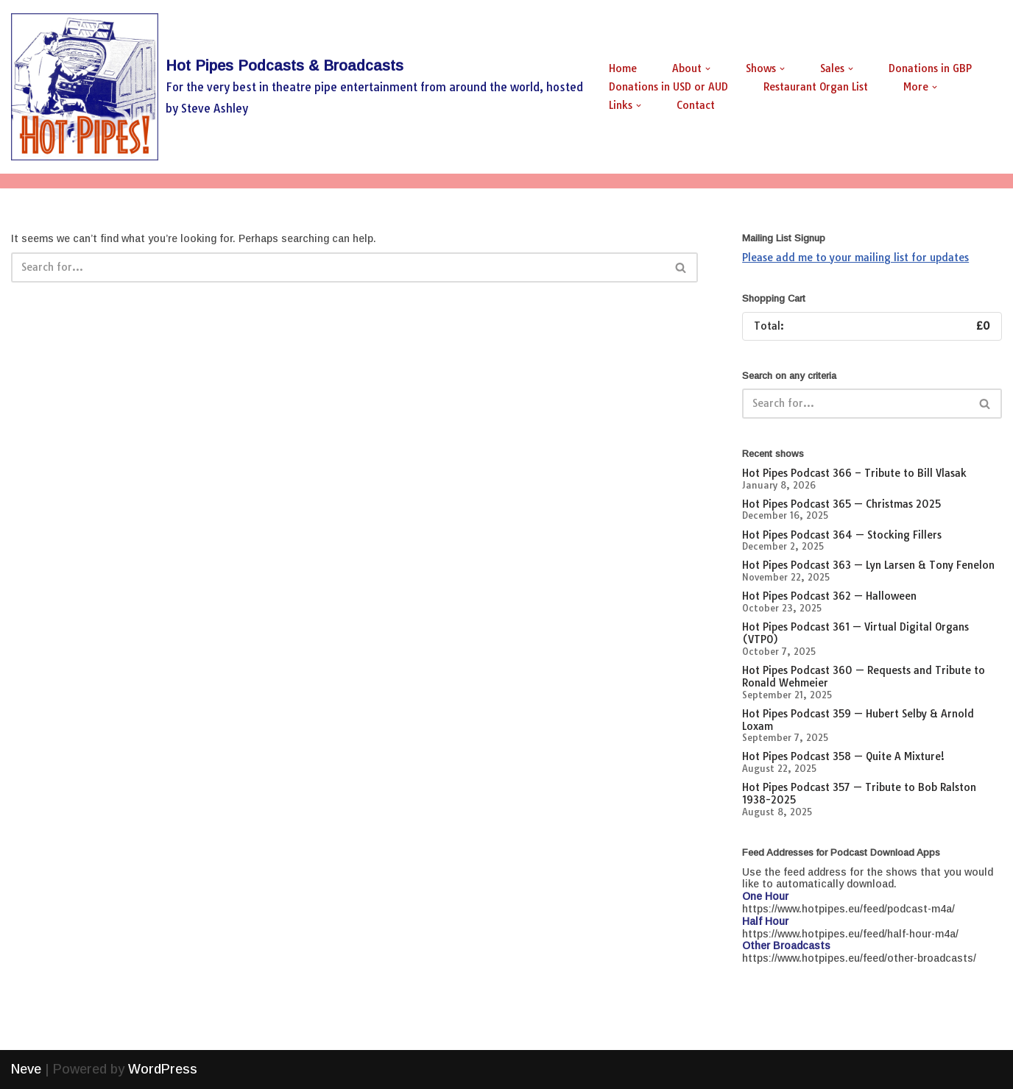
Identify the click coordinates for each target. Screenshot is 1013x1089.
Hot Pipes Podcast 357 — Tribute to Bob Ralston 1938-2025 (859, 793)
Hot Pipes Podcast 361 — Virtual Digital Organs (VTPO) (855, 633)
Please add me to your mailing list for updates (855, 257)
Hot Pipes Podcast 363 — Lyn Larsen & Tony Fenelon (868, 565)
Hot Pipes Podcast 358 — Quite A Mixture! (843, 756)
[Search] (338, 267)
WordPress (162, 1069)
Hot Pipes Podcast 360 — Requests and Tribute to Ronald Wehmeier (863, 676)
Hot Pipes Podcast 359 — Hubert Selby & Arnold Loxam (858, 720)
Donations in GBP (930, 68)
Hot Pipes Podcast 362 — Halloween (829, 596)
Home (623, 68)
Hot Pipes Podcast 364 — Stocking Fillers (842, 535)
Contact (696, 105)
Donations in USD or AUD (668, 86)
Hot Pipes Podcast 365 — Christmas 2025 (841, 504)
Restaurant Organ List (815, 86)
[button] (707, 68)
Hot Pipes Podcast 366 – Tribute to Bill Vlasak (854, 473)
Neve (26, 1069)
